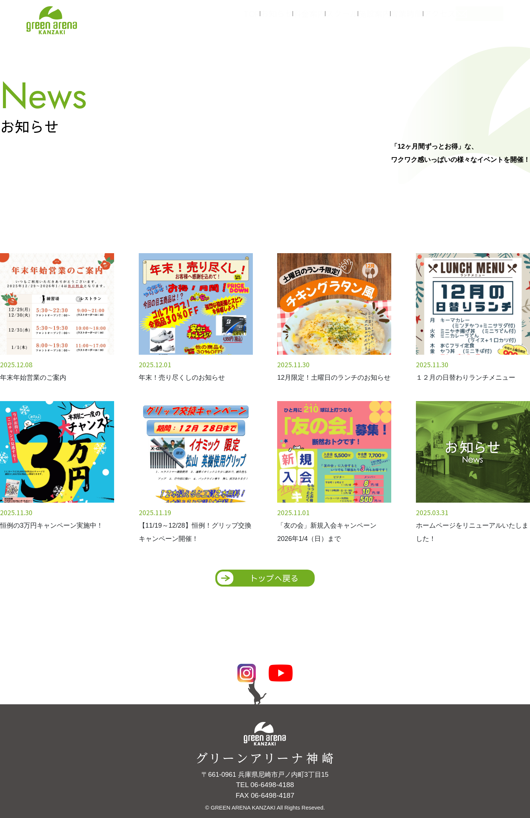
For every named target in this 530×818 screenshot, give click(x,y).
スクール (353, 18)
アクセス (464, 18)
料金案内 (316, 18)
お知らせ (280, 18)
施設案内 (390, 18)
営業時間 (427, 18)
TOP (248, 18)
